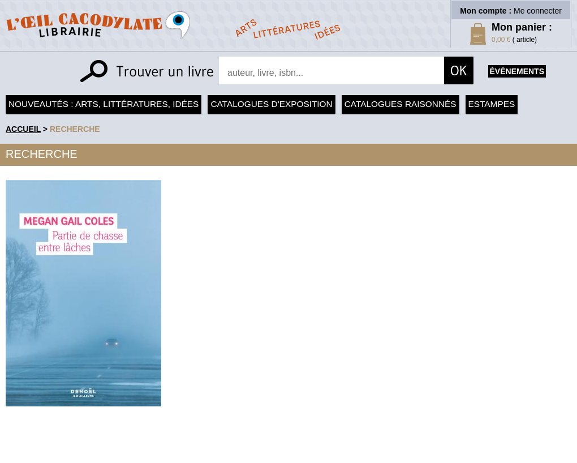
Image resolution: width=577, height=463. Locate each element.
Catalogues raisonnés (401, 104)
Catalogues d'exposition (271, 104)
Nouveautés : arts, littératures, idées (103, 104)
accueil (23, 129)
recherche (75, 129)
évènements (517, 71)
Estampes (491, 104)
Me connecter (538, 10)
